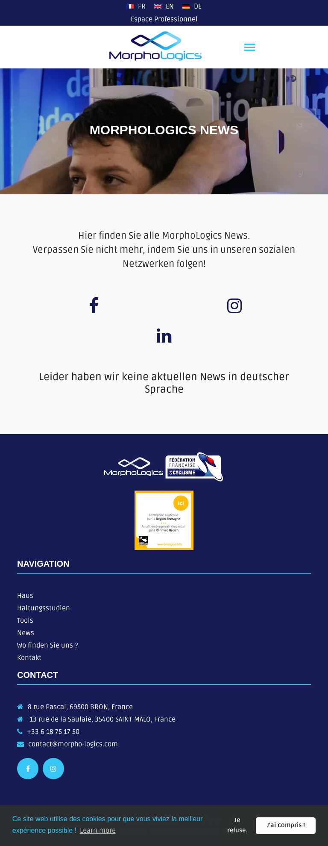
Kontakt (29, 658)
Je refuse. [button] (237, 825)
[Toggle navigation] (249, 48)
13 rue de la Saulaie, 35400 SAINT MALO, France (102, 719)
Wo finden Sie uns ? (47, 645)
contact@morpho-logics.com (73, 744)
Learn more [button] (98, 830)
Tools (25, 620)
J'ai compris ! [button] (286, 825)
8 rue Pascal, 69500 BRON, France (80, 707)
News (25, 633)
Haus (25, 596)
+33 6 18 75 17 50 (53, 732)
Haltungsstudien (43, 608)
